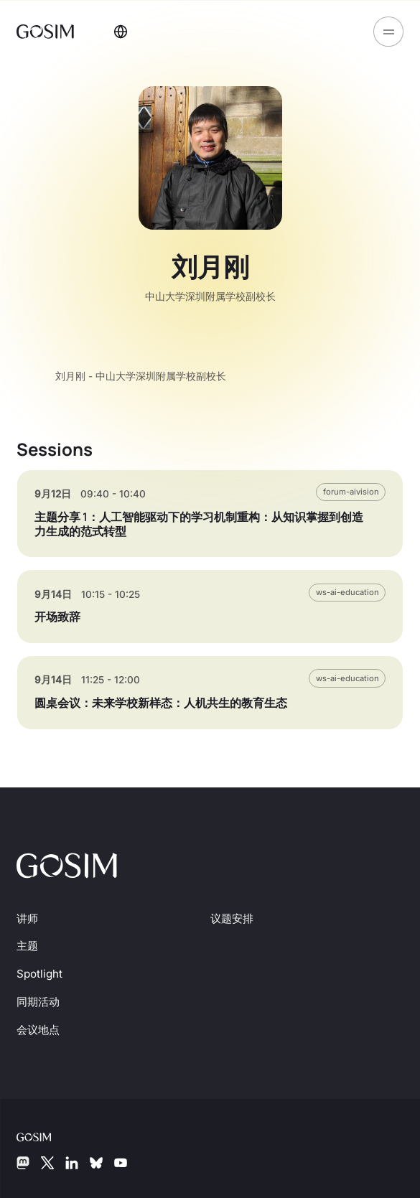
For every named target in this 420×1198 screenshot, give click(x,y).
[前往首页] (47, 31)
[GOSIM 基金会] (45, 1136)
